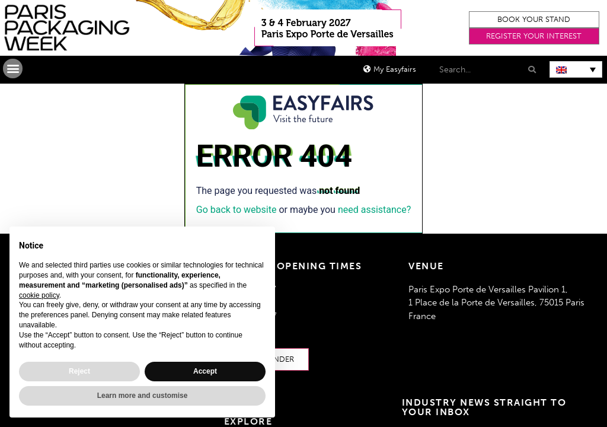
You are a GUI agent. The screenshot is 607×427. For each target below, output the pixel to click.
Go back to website (236, 209)
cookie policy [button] (39, 295)
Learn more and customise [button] (142, 395)
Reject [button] (79, 371)
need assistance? (374, 209)
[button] (534, 19)
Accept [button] (205, 371)
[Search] (531, 70)
